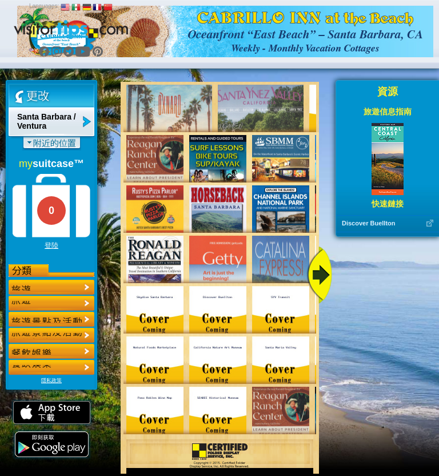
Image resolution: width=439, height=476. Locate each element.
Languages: (44, 6)
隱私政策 (51, 380)
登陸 (51, 245)
